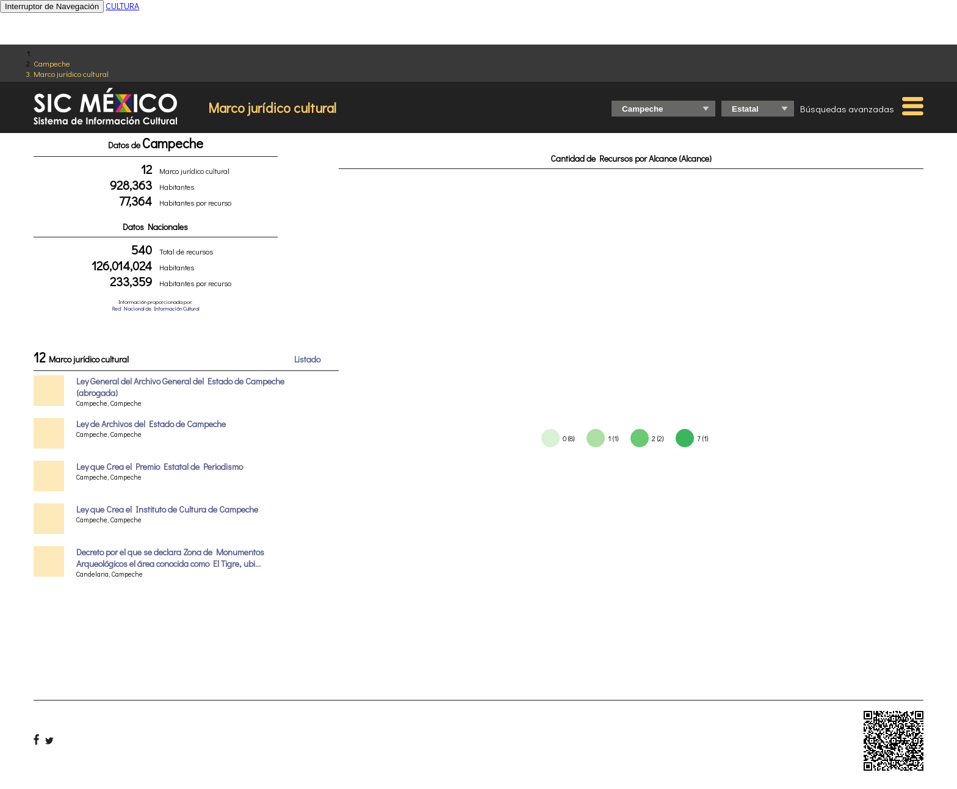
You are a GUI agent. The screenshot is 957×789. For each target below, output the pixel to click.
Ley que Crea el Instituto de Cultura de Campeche (167, 509)
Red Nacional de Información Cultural (155, 308)
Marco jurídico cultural (71, 73)
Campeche (52, 63)
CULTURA (122, 6)
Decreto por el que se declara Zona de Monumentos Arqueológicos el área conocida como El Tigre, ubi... (170, 557)
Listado (307, 359)
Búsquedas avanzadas (847, 109)
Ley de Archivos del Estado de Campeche (151, 424)
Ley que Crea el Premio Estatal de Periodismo (159, 466)
